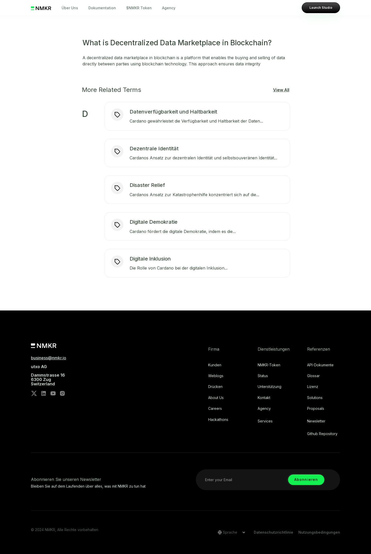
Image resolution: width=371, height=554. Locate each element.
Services (265, 421)
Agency (168, 8)
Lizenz (312, 387)
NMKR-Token (269, 365)
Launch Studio (320, 8)
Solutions (315, 398)
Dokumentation (102, 8)
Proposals (315, 408)
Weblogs (215, 376)
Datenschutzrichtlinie (273, 532)
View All (281, 90)
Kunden (214, 365)
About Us (216, 398)
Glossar (313, 376)
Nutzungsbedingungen (319, 532)
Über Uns (70, 8)
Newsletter (316, 421)
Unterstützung (269, 387)
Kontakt (264, 398)
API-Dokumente (320, 365)
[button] (230, 532)
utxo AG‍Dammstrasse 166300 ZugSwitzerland (48, 375)
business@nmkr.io (48, 357)
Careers (215, 408)
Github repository (322, 434)
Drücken (215, 387)
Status (263, 376)
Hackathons (218, 420)
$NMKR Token (139, 8)
